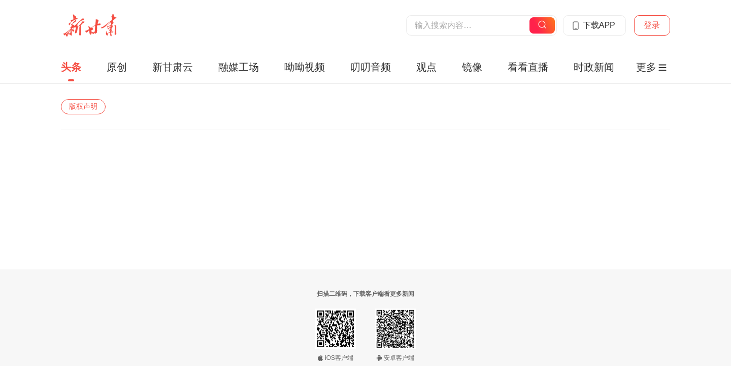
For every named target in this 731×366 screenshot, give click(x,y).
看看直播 (528, 67)
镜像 (472, 67)
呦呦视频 (304, 67)
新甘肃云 (172, 67)
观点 (426, 67)
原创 (117, 67)
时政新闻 (594, 67)
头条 (71, 67)
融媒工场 (238, 67)
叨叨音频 (370, 67)
